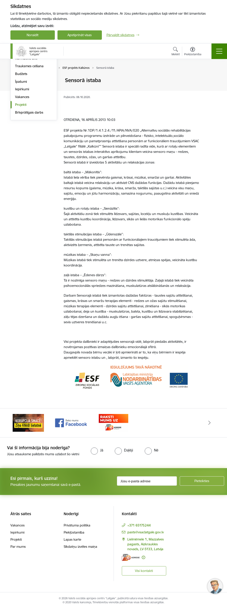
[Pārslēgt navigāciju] (219, 51)
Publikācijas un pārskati (32, 104)
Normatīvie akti (26, 111)
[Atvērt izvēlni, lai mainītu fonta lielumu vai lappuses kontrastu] (192, 52)
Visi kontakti (144, 571)
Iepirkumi (22, 142)
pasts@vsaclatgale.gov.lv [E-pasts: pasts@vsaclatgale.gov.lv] (145, 532)
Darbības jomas (26, 96)
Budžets (21, 127)
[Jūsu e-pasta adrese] (147, 481)
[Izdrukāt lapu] (210, 78)
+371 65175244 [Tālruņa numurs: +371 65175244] (139, 525)
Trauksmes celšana (29, 119)
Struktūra (22, 88)
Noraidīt (32, 35)
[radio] (97, 450)
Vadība (20, 81)
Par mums (18, 546)
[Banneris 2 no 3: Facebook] (71, 422)
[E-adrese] (131, 557)
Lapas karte (72, 539)
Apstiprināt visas (79, 35)
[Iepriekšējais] (17, 423)
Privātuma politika (77, 525)
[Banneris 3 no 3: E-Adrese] (113, 422)
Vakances (22, 150)
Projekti (20, 158)
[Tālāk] (209, 423)
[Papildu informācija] (143, 557)
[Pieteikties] (202, 481)
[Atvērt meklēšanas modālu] (175, 52)
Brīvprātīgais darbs (29, 165)
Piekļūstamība (74, 532)
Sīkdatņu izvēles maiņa (80, 546)
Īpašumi (21, 134)
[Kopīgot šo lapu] (210, 89)
